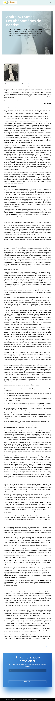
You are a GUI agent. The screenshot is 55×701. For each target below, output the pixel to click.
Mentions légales (35, 699)
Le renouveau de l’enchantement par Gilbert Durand (15, 647)
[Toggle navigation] (50, 2)
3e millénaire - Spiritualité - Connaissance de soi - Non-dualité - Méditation (18, 699)
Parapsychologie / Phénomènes (29, 83)
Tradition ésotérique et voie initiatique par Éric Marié (39, 647)
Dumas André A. (19, 83)
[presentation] (19, 676)
